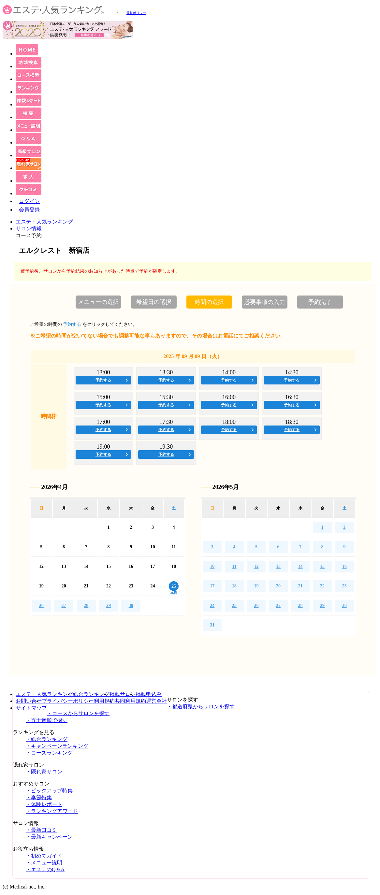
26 (41, 605)
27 (64, 605)
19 (256, 586)
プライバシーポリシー (68, 701)
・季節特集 (39, 797)
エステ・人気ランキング (44, 221)
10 (212, 566)
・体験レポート (44, 804)
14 (300, 566)
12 (256, 566)
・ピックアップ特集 (49, 790)
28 (86, 605)
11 (234, 566)
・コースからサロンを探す (78, 713)
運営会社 (156, 701)
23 (344, 586)
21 (300, 586)
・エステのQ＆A (45, 869)
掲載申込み (149, 694)
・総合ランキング (46, 739)
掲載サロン (123, 694)
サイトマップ (31, 708)
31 (212, 625)
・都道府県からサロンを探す (201, 706)
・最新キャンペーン (49, 837)
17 (212, 586)
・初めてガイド (44, 856)
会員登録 (29, 209)
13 (278, 566)
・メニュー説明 (44, 862)
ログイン (29, 201)
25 (234, 605)
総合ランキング (91, 694)
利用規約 (104, 701)
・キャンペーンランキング (57, 746)
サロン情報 (29, 228)
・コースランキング (49, 753)
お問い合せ (29, 701)
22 (322, 586)
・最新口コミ (41, 830)
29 (108, 605)
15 (322, 566)
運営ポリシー (136, 13)
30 (131, 605)
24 (212, 605)
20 (278, 586)
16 (344, 566)
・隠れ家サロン (44, 771)
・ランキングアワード (52, 811)
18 (234, 586)
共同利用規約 (130, 701)
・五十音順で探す (46, 720)
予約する (103, 380)
